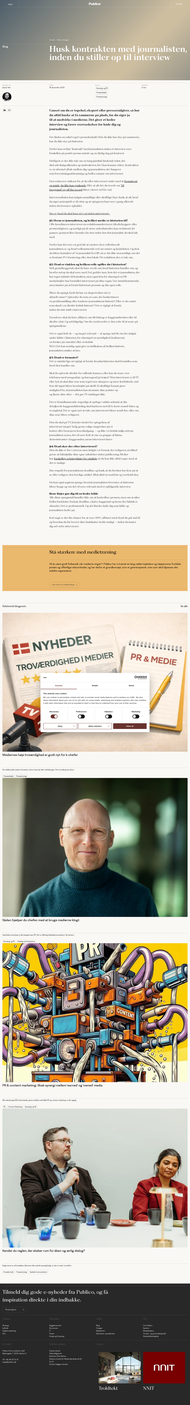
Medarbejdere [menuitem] (148, 1331)
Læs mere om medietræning (63, 585)
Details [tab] (95, 685)
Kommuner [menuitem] (53, 1328)
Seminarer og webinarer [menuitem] (105, 1334)
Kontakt (179, 4)
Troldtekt (108, 1388)
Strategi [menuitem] (5, 1325)
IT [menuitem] (50, 1331)
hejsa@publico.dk (9, 1362)
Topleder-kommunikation (26, 941)
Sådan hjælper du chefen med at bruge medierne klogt (40, 920)
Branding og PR (102, 88)
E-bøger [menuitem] (99, 1328)
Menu (10, 4)
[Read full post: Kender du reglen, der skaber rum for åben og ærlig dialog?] (95, 1178)
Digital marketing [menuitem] (9, 1331)
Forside (52, 40)
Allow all (130, 726)
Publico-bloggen (63, 40)
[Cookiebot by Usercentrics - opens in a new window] (136, 677)
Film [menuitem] (4, 1334)
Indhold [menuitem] (5, 1328)
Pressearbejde (101, 92)
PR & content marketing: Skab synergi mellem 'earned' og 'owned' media (52, 1085)
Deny (60, 726)
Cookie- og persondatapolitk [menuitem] (154, 1334)
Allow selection (95, 726)
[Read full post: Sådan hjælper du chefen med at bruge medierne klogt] (95, 847)
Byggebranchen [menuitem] (55, 1325)
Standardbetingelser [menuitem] (151, 1336)
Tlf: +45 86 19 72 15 (10, 1359)
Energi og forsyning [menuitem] (56, 1336)
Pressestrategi (101, 97)
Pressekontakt (9, 1272)
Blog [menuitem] (98, 1325)
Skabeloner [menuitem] (100, 1331)
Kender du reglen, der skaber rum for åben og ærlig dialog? (43, 1250)
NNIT (148, 1388)
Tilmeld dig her (10, 1309)
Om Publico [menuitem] (147, 1325)
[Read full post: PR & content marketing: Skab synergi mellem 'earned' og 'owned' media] (95, 1012)
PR (4, 1107)
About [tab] (131, 685)
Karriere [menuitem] (146, 1328)
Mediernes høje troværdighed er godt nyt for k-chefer (40, 755)
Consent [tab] (58, 685)
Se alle (184, 606)
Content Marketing (15, 1107)
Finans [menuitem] (51, 1334)
